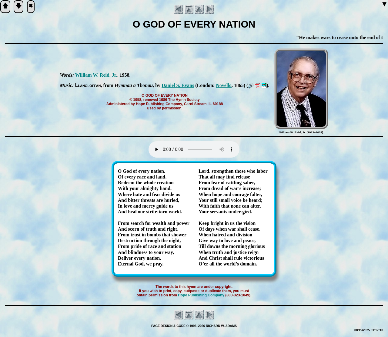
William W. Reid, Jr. (96, 75)
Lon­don (205, 85)
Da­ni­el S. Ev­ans (178, 85)
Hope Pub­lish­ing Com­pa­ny (201, 295)
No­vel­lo (224, 85)
